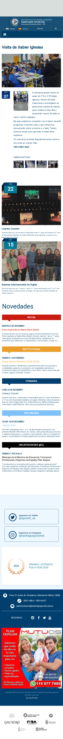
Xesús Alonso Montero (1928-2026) (20, 361)
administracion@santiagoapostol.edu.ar (34, 606)
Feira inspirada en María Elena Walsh (20, 329)
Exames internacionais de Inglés (19, 284)
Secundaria (31, 413)
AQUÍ (27, 147)
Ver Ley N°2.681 (32, 698)
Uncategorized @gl (31, 445)
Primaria (31, 381)
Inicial (31, 317)
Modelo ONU (9, 425)
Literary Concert (10, 228)
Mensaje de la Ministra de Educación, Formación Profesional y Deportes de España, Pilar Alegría (27, 458)
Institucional (31, 349)
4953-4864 (28, 600)
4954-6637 (41, 600)
